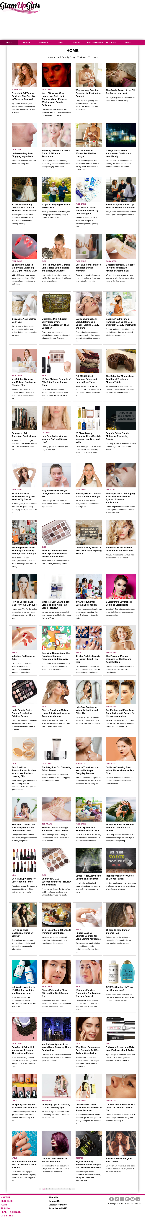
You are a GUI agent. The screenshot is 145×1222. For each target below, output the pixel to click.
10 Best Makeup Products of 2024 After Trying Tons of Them (56, 382)
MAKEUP (26, 42)
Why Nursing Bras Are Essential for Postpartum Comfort (88, 93)
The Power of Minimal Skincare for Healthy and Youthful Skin (118, 659)
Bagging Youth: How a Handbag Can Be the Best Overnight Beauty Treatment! (121, 322)
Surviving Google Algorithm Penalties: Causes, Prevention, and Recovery (56, 656)
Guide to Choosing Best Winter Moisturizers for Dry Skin (120, 770)
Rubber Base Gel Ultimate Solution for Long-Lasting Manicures (88, 936)
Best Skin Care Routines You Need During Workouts (88, 268)
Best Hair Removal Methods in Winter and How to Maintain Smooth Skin (120, 268)
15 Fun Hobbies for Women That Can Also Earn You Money (120, 827)
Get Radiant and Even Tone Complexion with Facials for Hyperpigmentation (120, 713)
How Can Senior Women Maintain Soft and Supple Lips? (54, 439)
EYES (44, 261)
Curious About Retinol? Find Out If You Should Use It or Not (120, 1107)
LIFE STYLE (111, 42)
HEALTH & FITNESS (94, 42)
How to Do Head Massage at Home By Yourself (22, 933)
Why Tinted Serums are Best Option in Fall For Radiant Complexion (88, 1050)
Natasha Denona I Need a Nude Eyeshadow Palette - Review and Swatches (55, 553)
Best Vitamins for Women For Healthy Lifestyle (86, 153)
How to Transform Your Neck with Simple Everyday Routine (87, 770)
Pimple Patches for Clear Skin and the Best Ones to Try (55, 993)
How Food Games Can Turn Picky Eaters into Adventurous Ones (23, 827)
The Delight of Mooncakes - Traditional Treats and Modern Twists (120, 379)
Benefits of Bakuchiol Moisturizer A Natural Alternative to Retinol (23, 1050)
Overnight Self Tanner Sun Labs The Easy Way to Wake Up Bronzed (24, 96)
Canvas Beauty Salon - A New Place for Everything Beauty (89, 551)
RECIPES (79, 1158)
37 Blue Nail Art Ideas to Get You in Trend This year (88, 659)
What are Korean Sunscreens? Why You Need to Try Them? (23, 496)
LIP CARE (46, 433)
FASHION (77, 42)
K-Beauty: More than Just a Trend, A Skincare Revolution (56, 153)
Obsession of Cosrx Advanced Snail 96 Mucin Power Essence (89, 1107)
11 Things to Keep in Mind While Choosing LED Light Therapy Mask (24, 268)
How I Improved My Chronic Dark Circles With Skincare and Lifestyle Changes (56, 268)
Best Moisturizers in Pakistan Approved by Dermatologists (87, 210)
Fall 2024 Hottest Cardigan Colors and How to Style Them (86, 379)
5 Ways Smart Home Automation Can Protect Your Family (118, 153)
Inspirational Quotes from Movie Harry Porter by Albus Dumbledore (56, 1047)
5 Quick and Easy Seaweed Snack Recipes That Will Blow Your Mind (88, 1164)
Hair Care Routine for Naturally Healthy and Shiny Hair (87, 710)
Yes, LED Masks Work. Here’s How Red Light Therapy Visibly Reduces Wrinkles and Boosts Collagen (54, 99)
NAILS (14, 652)
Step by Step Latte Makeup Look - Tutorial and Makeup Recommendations (56, 713)
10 (70, 1189)
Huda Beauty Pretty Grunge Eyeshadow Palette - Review (22, 713)
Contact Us (54, 1201)
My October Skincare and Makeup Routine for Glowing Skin (24, 382)
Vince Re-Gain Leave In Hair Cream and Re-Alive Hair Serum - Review (56, 605)
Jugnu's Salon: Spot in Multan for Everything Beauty (117, 436)
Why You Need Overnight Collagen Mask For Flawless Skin (56, 493)
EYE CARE (110, 490)
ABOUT (128, 42)
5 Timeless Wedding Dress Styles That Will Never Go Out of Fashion (24, 207)
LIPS (14, 875)
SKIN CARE (43, 42)
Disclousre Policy (58, 1205)
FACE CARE (47, 90)
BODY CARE (17, 90)
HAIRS (60, 42)
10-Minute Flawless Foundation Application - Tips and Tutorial (88, 993)
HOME (9, 42)
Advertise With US (58, 1208)
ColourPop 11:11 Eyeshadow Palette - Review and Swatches (56, 882)
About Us (53, 1197)
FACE (44, 375)
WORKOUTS (47, 1101)
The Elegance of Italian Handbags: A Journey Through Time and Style (24, 551)
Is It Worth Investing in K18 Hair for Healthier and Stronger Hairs (23, 990)
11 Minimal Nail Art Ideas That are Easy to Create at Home (24, 1164)
